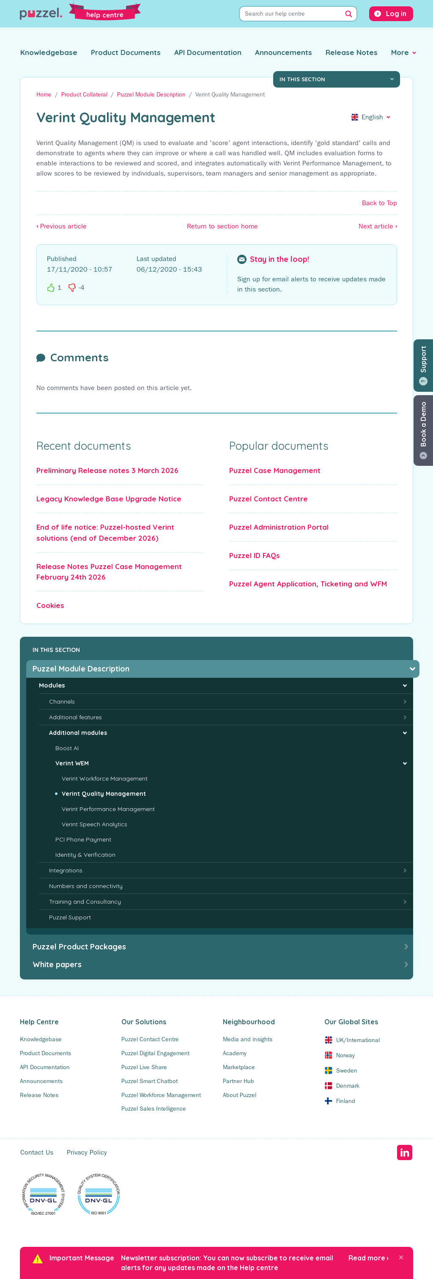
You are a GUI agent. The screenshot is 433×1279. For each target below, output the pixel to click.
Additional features (75, 717)
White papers (57, 964)
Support (423, 359)
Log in (396, 13)
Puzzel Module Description (151, 94)
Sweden (346, 1070)
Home (44, 94)
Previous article (61, 226)
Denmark (347, 1085)
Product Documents (126, 52)
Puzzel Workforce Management (161, 1095)
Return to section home (222, 226)
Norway (345, 1055)
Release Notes (352, 52)
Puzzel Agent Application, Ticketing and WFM (308, 583)
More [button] (400, 52)
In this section (302, 79)
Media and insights (247, 1039)
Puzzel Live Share (144, 1067)
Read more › (368, 1258)
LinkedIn (404, 1152)
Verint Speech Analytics (94, 824)
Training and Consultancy (85, 901)
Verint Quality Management (104, 794)
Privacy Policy (87, 1152)
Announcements (283, 52)
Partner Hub (238, 1081)
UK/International (358, 1040)
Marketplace (239, 1067)
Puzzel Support (70, 917)
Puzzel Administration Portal (279, 527)
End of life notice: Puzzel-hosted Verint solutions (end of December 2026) (105, 532)
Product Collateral (84, 94)
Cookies (50, 605)
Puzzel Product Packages (79, 947)
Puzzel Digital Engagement (155, 1053)
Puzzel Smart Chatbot (149, 1081)
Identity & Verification (85, 854)
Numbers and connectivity (86, 886)
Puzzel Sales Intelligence (153, 1108)
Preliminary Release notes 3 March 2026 (107, 470)
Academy (235, 1053)
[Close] (401, 1257)
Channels (62, 701)
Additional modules (78, 733)
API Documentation (207, 52)
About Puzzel (239, 1095)
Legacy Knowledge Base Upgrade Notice (108, 498)
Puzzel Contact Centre (268, 498)
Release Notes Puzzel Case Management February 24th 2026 (109, 572)
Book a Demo (423, 424)
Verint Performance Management (108, 809)
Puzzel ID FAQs (254, 555)
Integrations (65, 870)
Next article (378, 226)
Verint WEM (72, 763)
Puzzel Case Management (275, 470)
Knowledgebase (48, 52)
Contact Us (36, 1152)
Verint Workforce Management (105, 778)
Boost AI (67, 748)
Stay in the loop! (279, 259)
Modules (52, 685)
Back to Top (379, 203)
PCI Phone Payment (83, 839)
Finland (345, 1101)
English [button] (372, 117)
